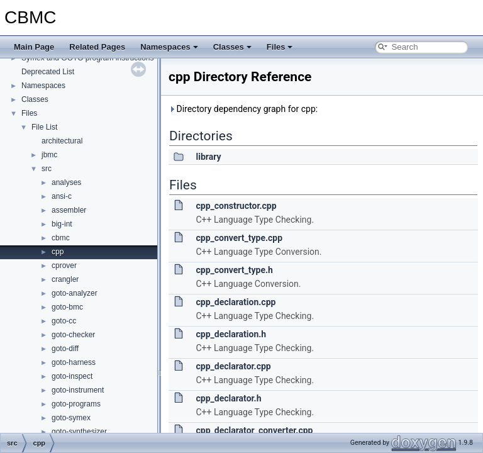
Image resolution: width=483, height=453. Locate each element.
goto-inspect (72, 376)
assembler (69, 210)
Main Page (34, 47)
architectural (62, 141)
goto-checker (73, 334)
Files (280, 47)
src (47, 168)
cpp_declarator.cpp (233, 366)
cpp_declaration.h (231, 334)
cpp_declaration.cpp (235, 302)
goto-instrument (78, 390)
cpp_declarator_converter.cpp (254, 430)
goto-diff (65, 348)
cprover (64, 265)
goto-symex (71, 417)
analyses (66, 182)
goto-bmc (67, 307)
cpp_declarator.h (228, 398)
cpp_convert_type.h (234, 270)
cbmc (61, 237)
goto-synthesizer (79, 431)
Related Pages (97, 47)
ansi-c (62, 196)
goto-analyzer (74, 293)
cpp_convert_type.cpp (239, 238)
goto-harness (74, 362)
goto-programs (76, 404)
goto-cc (64, 320)
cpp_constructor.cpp (236, 206)
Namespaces (169, 47)
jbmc (49, 154)
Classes (232, 47)
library (208, 157)
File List (44, 127)
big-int (62, 224)
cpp (58, 251)
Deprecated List (47, 71)
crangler (65, 279)
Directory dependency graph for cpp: (243, 109)
